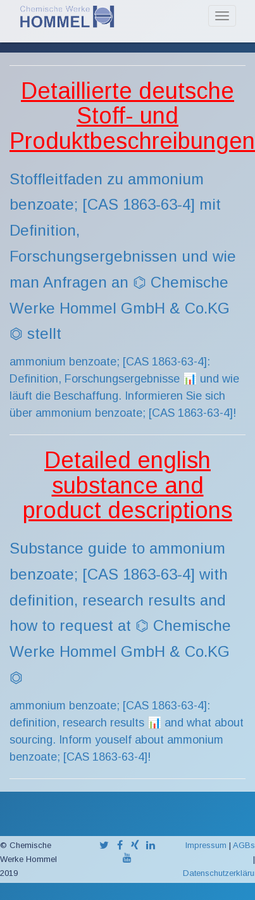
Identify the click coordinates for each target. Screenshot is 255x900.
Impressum (206, 845)
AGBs (244, 845)
